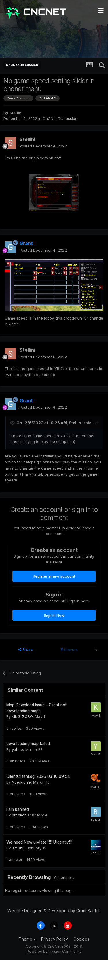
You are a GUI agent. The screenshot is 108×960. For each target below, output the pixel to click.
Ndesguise (21, 782)
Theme (27, 939)
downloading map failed (28, 743)
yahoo (17, 749)
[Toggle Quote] (13, 422)
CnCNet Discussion (60, 118)
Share (25, 649)
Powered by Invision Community (54, 951)
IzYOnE (18, 848)
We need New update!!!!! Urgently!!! (39, 842)
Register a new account (54, 576)
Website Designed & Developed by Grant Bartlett (54, 910)
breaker (19, 815)
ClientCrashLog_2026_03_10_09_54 (38, 776)
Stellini (16, 112)
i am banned (17, 809)
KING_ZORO (22, 716)
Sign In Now (54, 615)
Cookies (81, 939)
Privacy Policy (54, 939)
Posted (43, 146)
